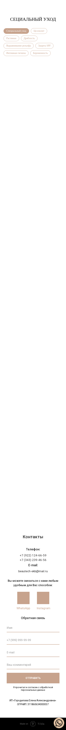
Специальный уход (16, 31)
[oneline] (33, 664)
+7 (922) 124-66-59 (33, 555)
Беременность (40, 53)
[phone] (33, 640)
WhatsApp (23, 608)
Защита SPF (44, 45)
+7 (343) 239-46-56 (33, 560)
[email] (33, 652)
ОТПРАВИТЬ (33, 678)
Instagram (43, 608)
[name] (33, 627)
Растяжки (11, 38)
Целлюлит (39, 31)
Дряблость (29, 38)
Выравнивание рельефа (18, 45)
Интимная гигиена (16, 53)
